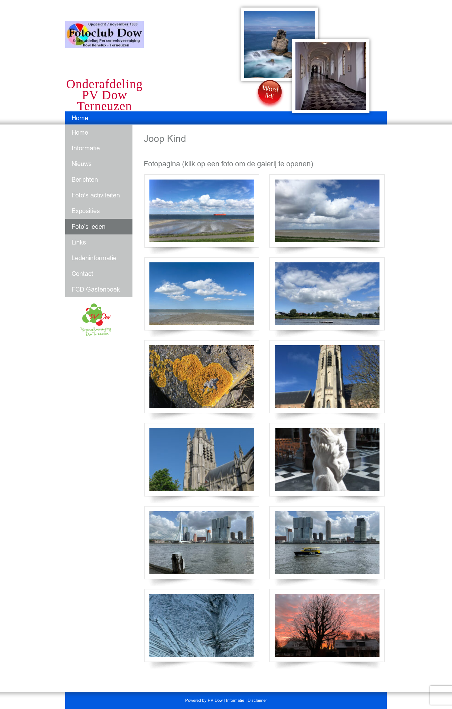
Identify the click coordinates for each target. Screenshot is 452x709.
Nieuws (82, 163)
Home (80, 118)
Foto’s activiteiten (96, 195)
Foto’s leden (88, 226)
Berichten (85, 179)
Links (79, 242)
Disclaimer (257, 700)
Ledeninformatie (94, 258)
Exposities (86, 210)
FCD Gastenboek (96, 289)
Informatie (86, 148)
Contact (82, 273)
